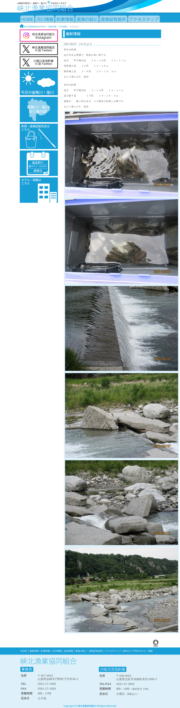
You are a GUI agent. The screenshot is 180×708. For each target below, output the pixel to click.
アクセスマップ (113, 651)
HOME (24, 651)
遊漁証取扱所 (96, 651)
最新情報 (52, 27)
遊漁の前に (81, 651)
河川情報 (63, 27)
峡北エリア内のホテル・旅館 (138, 651)
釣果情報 (45, 651)
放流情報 (68, 651)
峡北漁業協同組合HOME (33, 27)
